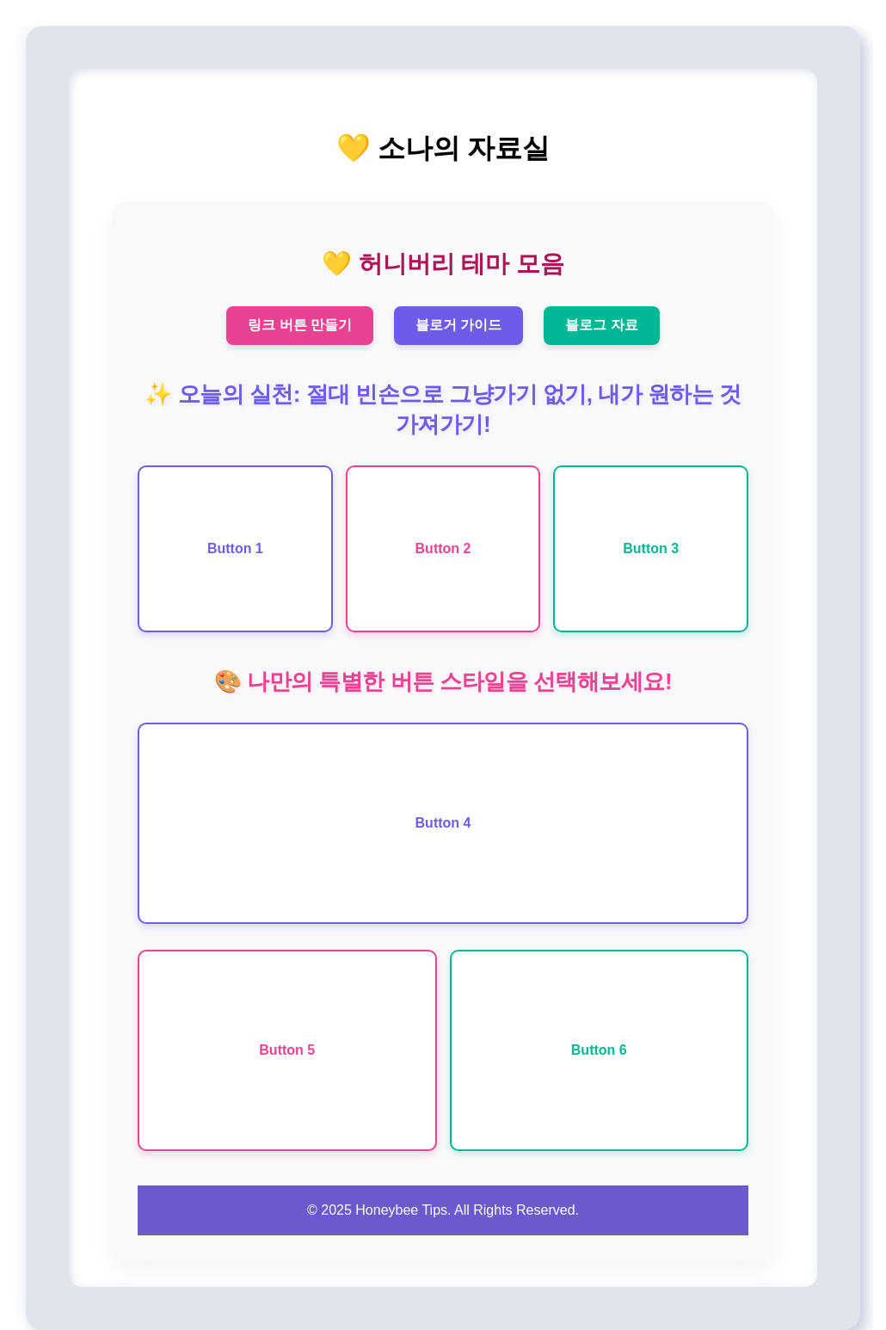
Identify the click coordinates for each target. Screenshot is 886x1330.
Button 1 (235, 548)
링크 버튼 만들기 (300, 324)
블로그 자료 (601, 324)
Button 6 (599, 1050)
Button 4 (443, 823)
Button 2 (443, 548)
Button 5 (287, 1050)
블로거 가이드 (458, 324)
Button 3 (651, 548)
